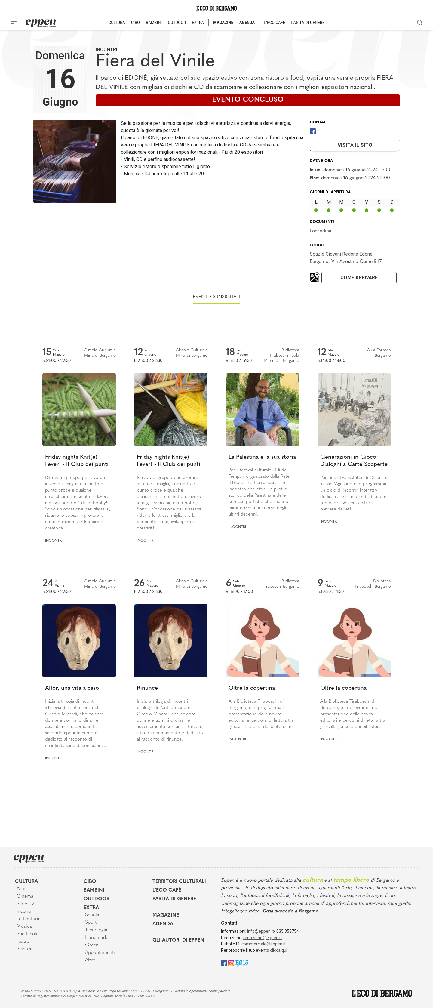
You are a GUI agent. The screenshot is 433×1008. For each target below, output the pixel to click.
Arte (21, 888)
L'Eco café (166, 890)
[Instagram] (231, 963)
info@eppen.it (260, 931)
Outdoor (96, 899)
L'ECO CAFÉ (274, 22)
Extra (91, 907)
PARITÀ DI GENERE (307, 22)
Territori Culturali (179, 881)
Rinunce (147, 688)
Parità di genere (174, 899)
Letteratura (28, 919)
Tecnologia (96, 930)
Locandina (320, 231)
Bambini (94, 890)
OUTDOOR (177, 22)
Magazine (165, 915)
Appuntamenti (100, 952)
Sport (91, 922)
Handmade (96, 937)
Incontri (106, 49)
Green (92, 945)
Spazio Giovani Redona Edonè (341, 254)
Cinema (25, 896)
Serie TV (25, 904)
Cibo (90, 881)
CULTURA (117, 22)
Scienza (24, 949)
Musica (24, 926)
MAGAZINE (223, 22)
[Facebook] (313, 131)
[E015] (241, 963)
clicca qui (278, 950)
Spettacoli (27, 934)
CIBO (135, 22)
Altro (90, 960)
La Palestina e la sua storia (262, 457)
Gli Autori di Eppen (178, 940)
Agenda (162, 924)
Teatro (23, 941)
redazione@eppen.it (262, 937)
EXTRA (198, 22)
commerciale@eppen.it (263, 944)
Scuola (92, 915)
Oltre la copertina (252, 688)
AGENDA (247, 22)
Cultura (26, 881)
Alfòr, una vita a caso (72, 688)
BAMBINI (154, 22)
